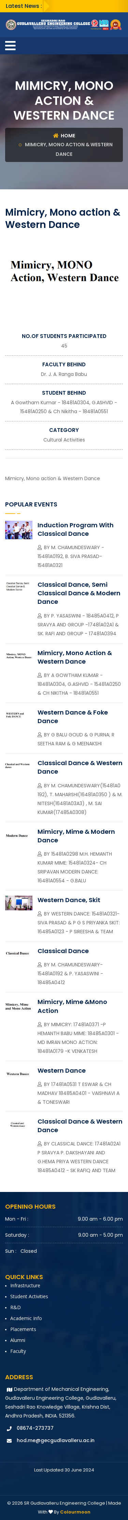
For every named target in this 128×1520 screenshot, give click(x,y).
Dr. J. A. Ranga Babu (64, 374)
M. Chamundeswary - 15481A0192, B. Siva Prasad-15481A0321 (71, 556)
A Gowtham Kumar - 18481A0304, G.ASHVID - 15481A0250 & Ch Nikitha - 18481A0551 (79, 684)
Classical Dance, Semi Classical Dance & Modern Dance (79, 593)
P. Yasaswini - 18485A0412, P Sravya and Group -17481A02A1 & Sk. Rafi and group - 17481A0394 (78, 624)
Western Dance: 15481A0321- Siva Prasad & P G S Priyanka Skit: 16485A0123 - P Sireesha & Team (79, 922)
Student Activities (29, 1296)
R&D (15, 1307)
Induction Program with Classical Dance (76, 529)
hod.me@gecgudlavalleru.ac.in (56, 1440)
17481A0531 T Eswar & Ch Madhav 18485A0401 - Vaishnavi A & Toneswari (78, 1093)
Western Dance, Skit (69, 900)
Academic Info (26, 1318)
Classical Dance (63, 951)
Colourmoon (75, 1512)
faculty (18, 1351)
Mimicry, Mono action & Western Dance (75, 657)
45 (64, 345)
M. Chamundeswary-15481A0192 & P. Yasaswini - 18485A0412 (70, 973)
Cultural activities (64, 439)
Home (64, 135)
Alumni (17, 1340)
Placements (23, 1329)
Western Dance (62, 1070)
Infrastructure (25, 1285)
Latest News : (24, 6)
